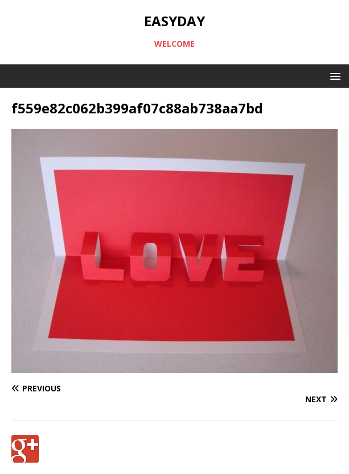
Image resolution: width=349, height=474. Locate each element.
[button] (333, 75)
